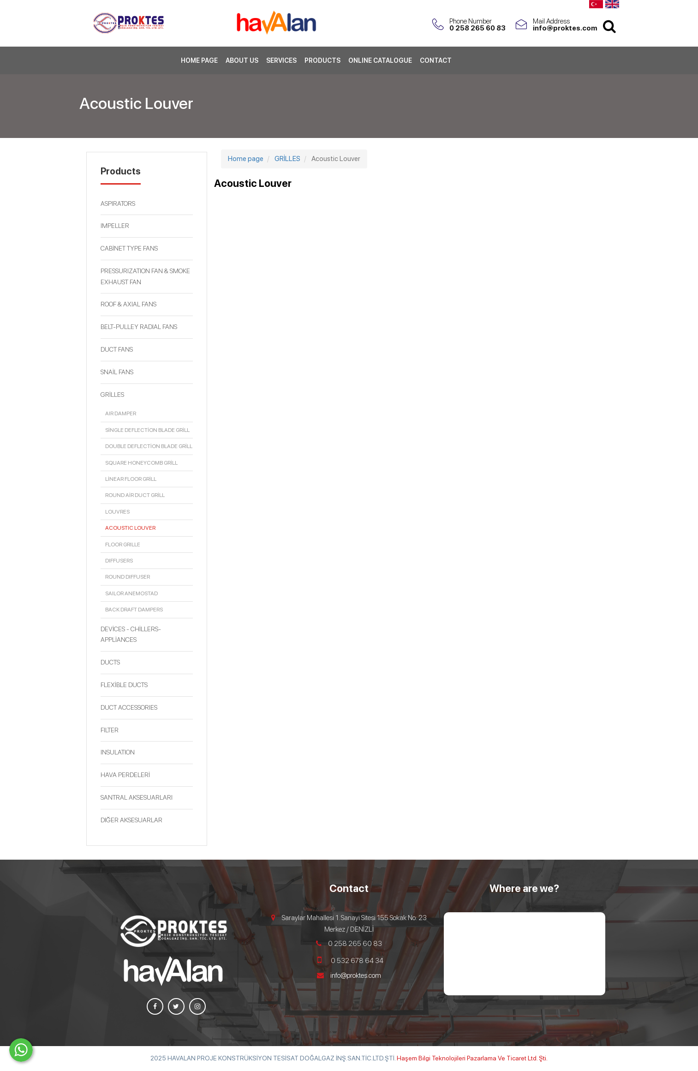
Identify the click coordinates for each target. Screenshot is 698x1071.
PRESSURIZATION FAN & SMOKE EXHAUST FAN (145, 276)
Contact (436, 62)
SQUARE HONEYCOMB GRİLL (141, 463)
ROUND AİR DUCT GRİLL (135, 495)
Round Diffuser (127, 577)
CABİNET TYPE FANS (129, 248)
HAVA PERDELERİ (125, 774)
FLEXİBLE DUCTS (124, 684)
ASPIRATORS (118, 203)
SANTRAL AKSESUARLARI (137, 797)
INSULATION (118, 752)
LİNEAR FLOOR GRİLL (130, 479)
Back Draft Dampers (134, 609)
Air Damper (120, 413)
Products (322, 62)
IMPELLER (115, 225)
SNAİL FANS (117, 372)
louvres (117, 512)
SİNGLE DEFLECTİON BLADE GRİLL (147, 430)
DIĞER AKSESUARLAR (131, 820)
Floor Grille (122, 544)
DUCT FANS (117, 349)
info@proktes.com (355, 975)
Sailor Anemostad (131, 593)
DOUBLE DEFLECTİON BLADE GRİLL (148, 446)
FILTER (110, 730)
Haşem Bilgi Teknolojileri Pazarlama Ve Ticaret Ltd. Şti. (472, 1058)
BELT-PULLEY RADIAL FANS (139, 326)
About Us (242, 62)
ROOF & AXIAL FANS (128, 304)
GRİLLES (112, 394)
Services (281, 62)
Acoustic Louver (130, 528)
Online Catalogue (380, 62)
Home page (199, 62)
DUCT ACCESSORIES (129, 707)
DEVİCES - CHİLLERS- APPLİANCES (131, 634)
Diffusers (119, 560)
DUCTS (110, 662)
